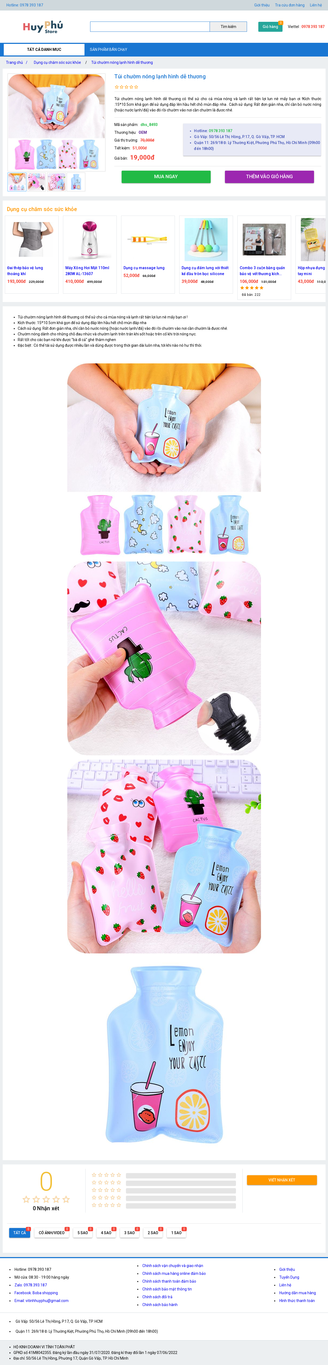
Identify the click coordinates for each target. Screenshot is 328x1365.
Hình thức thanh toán (297, 1301)
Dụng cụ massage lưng (144, 268)
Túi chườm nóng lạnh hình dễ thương (122, 62)
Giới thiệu (262, 5)
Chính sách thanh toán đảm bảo (169, 1281)
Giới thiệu (287, 1269)
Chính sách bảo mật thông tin (167, 1289)
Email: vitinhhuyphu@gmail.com (42, 1301)
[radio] (26, 1199)
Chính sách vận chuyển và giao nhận (172, 1266)
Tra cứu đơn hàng (290, 5)
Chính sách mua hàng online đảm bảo (174, 1273)
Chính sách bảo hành (160, 1305)
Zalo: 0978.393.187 (31, 1285)
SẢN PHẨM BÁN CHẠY (108, 49)
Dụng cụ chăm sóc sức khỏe (57, 62)
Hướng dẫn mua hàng (297, 1293)
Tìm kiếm (228, 26)
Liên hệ (316, 5)
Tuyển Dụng (289, 1277)
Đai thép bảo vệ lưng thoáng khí (25, 271)
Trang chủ (18, 62)
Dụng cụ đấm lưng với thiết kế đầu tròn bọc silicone (205, 271)
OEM (143, 132)
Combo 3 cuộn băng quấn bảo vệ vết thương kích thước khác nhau (262, 271)
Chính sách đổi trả (157, 1297)
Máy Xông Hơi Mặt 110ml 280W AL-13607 (87, 271)
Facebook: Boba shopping (36, 1293)
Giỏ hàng (270, 26)
